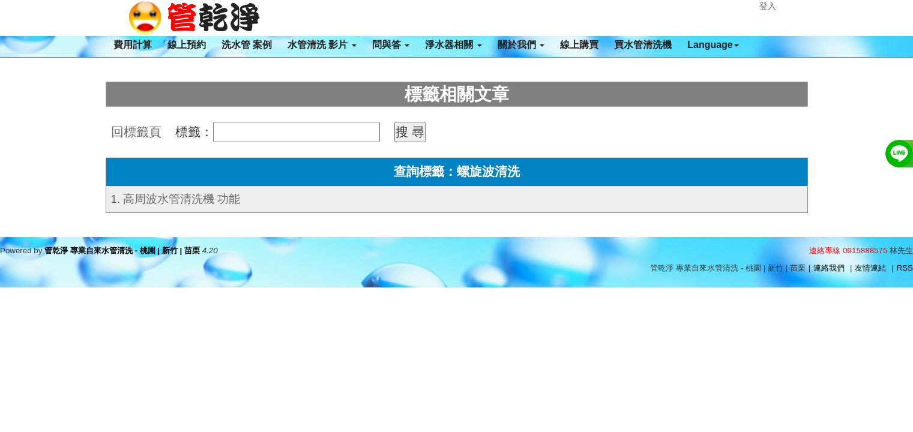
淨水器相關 (453, 45)
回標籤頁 (136, 132)
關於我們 (521, 45)
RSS (905, 267)
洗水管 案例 (246, 45)
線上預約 (186, 45)
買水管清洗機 (643, 45)
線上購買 (579, 45)
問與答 (390, 45)
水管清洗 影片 (322, 45)
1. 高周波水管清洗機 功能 (176, 199)
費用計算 (132, 45)
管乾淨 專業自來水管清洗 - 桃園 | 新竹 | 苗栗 (122, 250)
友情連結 (870, 267)
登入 (767, 6)
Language (713, 45)
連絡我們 (829, 267)
